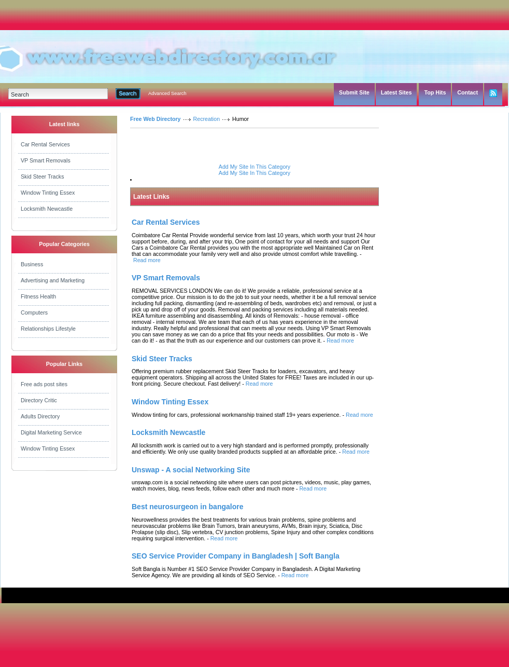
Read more (147, 260)
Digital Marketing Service (51, 432)
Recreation (206, 119)
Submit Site (354, 92)
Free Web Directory (155, 119)
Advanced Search (167, 93)
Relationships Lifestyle (48, 328)
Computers (34, 312)
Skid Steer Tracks (42, 176)
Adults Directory (40, 416)
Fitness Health (38, 296)
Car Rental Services (45, 144)
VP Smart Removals (45, 160)
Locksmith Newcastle (47, 209)
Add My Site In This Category (254, 167)
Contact (467, 92)
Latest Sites (396, 92)
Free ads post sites (44, 384)
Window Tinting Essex (48, 192)
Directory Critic (39, 400)
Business (32, 264)
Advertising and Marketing (52, 280)
